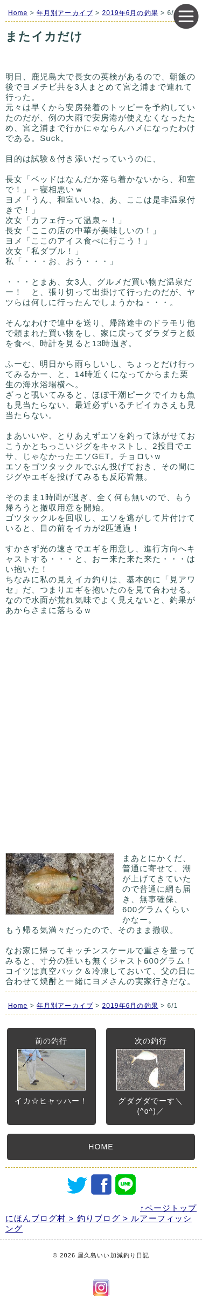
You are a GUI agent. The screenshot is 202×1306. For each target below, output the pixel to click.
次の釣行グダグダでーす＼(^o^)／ (150, 1075)
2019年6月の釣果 (130, 13)
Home (17, 13)
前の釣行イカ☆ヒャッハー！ (51, 1070)
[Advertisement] (101, 739)
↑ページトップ (168, 1208)
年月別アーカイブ (65, 13)
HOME (100, 1146)
